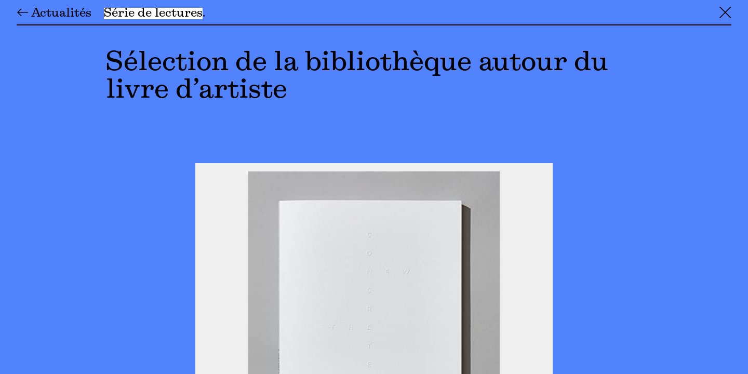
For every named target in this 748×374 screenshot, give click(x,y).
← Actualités (54, 13)
